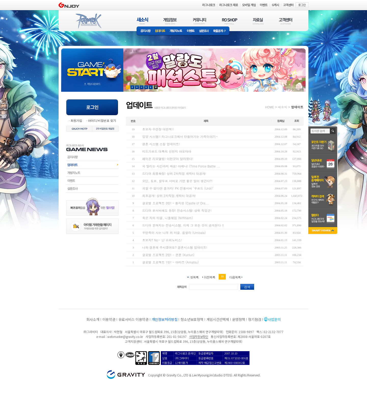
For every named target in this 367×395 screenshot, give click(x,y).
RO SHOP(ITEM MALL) (229, 21)
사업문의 (274, 319)
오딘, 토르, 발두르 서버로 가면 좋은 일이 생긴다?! (177, 181)
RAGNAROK (88, 21)
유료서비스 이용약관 (134, 319)
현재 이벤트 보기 (156, 87)
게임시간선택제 (217, 319)
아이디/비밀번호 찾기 (102, 120)
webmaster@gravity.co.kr (125, 336)
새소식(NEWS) (142, 21)
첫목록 (194, 277)
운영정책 (238, 319)
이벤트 (191, 31)
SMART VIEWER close (323, 231)
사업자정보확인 (198, 336)
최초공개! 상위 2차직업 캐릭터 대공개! (169, 195)
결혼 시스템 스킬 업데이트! (161, 144)
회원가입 (76, 120)
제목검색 (182, 286)
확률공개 (220, 31)
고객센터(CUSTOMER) (285, 21)
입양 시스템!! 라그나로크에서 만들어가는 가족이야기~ (180, 136)
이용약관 (108, 319)
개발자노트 (176, 31)
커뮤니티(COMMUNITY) (199, 21)
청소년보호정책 (191, 319)
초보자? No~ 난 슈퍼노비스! (162, 240)
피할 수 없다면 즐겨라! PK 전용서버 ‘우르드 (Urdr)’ (177, 188)
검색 (247, 287)
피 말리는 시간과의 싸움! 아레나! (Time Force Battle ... (181, 166)
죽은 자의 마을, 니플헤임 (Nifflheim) (167, 218)
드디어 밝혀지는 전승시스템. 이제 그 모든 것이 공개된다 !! (183, 225)
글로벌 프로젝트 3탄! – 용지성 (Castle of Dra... (175, 203)
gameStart (92, 65)
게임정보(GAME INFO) (170, 21)
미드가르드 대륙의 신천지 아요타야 (166, 151)
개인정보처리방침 (165, 319)
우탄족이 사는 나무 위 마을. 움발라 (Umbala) (174, 232)
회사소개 (92, 319)
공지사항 (145, 31)
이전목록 (209, 277)
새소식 (282, 107)
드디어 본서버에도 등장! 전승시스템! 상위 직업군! (177, 210)
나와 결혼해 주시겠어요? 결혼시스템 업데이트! (174, 247)
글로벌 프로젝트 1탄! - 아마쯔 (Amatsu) (170, 262)
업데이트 (160, 31)
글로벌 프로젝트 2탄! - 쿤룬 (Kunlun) (168, 255)
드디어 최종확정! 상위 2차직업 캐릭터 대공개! (174, 173)
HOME (269, 107)
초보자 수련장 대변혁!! (158, 129)
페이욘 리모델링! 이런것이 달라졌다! (167, 158)
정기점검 (254, 319)
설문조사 (204, 31)
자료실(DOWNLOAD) (258, 21)
